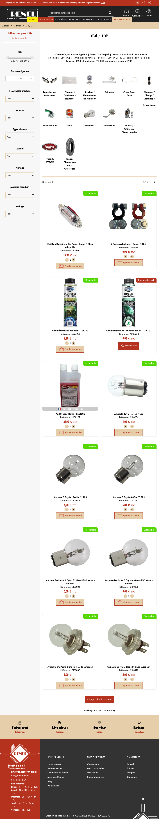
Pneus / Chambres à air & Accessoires (70, 164)
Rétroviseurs (109, 125)
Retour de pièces (95, 777)
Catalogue (103, 19)
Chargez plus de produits (99, 699)
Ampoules (89, 125)
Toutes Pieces (149, 105)
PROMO (32, 19)
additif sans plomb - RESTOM (70, 414)
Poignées (109, 92)
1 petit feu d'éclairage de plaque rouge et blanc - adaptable (70, 246)
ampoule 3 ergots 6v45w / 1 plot (129, 497)
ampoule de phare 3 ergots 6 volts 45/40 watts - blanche (129, 582)
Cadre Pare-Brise (129, 94)
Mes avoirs (92, 772)
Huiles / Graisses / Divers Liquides (129, 129)
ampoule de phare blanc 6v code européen (128, 667)
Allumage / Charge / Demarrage (149, 95)
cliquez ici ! (31, 3)
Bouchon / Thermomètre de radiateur (89, 95)
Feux (69, 125)
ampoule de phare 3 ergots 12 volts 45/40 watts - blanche (70, 582)
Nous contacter (55, 768)
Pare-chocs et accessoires (49, 94)
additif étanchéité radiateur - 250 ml (70, 330)
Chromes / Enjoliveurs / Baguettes (70, 95)
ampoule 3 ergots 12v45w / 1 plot (70, 497)
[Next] (153, 182)
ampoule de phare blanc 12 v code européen (70, 667)
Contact (148, 15)
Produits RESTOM (49, 161)
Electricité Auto (50, 125)
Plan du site (53, 785)
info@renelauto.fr (20, 775)
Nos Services (121, 19)
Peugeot (87, 19)
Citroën (60, 19)
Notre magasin (55, 764)
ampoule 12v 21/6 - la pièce (128, 414)
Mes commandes (95, 768)
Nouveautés (46, 19)
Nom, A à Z (49, 182)
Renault (73, 19)
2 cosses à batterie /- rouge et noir (128, 244)
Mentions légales (56, 777)
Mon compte (93, 764)
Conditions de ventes (58, 772)
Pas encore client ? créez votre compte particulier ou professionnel (71, 3)
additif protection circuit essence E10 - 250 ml (128, 330)
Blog (50, 781)
